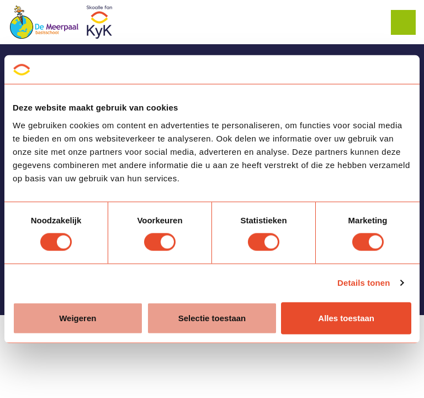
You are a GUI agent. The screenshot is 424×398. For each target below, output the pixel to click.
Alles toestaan (346, 317)
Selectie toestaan (212, 317)
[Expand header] (407, 22)
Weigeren (77, 317)
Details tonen (363, 282)
